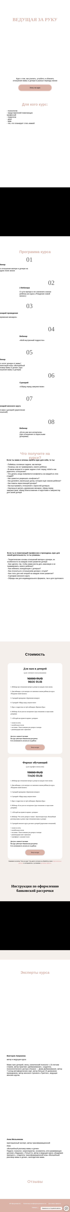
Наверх (35, 1207)
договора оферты (46, 863)
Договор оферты (54, 1203)
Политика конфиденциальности (34, 1203)
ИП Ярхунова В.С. (15, 1203)
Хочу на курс (35, 88)
